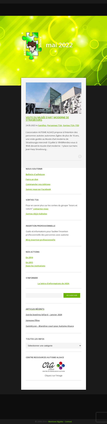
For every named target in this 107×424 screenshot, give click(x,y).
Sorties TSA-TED (71, 125)
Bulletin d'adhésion (35, 174)
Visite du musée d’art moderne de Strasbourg (47, 119)
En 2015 (29, 262)
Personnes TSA (54, 125)
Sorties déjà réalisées (36, 213)
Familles (42, 125)
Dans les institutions (35, 265)
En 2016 (29, 257)
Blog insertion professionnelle (40, 239)
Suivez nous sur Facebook (38, 189)
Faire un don (32, 179)
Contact (68, 421)
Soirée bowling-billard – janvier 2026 (44, 314)
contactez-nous (40, 208)
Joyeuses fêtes (33, 320)
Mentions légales (55, 421)
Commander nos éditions (38, 184)
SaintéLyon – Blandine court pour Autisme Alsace (50, 326)
